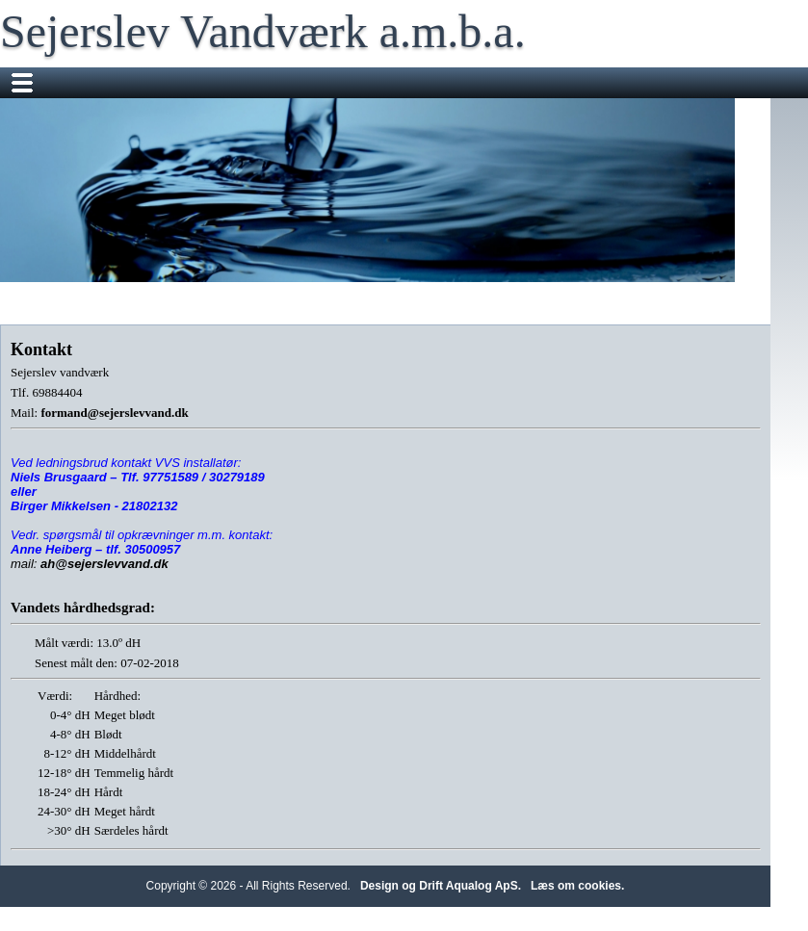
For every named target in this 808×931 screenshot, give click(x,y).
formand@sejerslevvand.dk (114, 412)
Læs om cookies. (577, 885)
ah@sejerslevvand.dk (104, 563)
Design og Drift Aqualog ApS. (440, 885)
